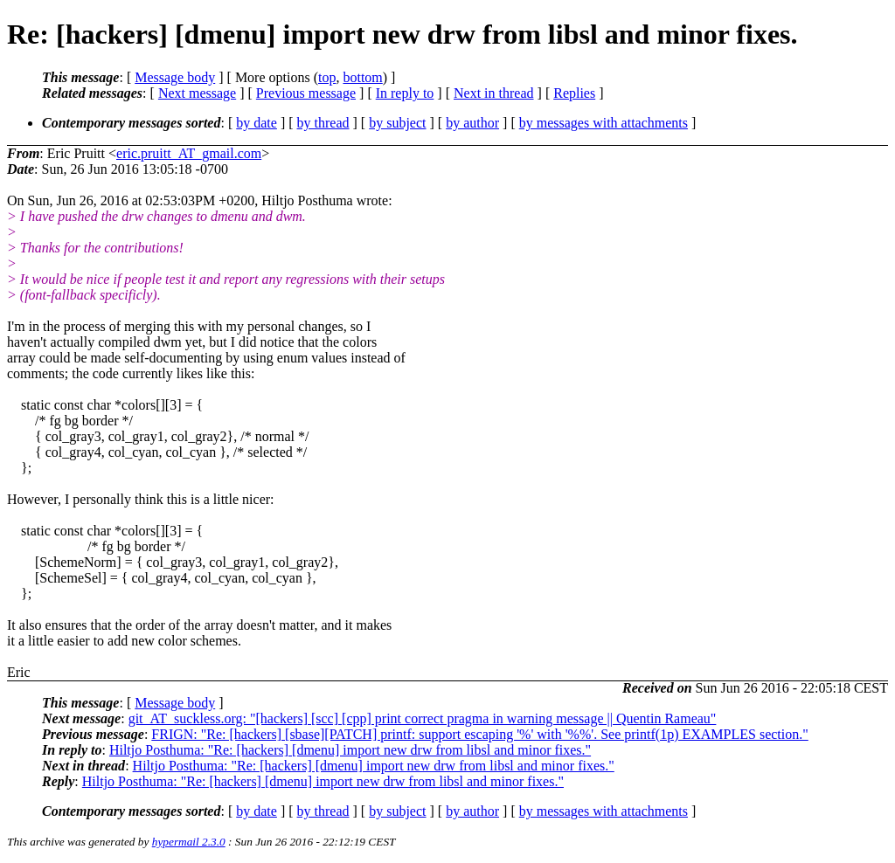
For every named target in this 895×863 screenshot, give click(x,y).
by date (256, 122)
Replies (574, 93)
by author (472, 122)
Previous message (306, 93)
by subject (397, 122)
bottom (362, 77)
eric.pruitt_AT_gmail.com (188, 153)
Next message (197, 93)
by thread (323, 122)
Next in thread (494, 93)
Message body (175, 77)
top (327, 77)
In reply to (405, 93)
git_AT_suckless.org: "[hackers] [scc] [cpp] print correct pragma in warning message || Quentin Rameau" (422, 718)
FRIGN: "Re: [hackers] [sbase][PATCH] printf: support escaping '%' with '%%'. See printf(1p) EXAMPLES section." (479, 734)
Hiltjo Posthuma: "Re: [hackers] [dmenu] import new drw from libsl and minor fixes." (350, 749)
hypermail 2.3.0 (188, 841)
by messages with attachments (603, 122)
